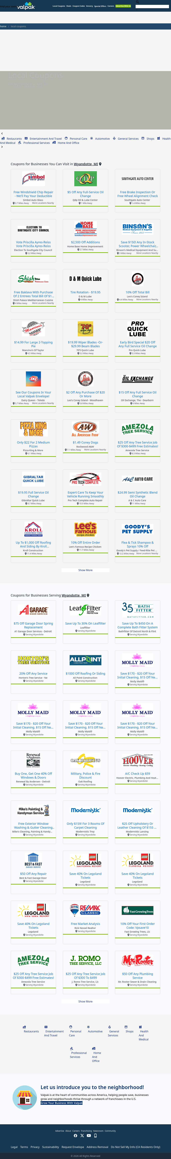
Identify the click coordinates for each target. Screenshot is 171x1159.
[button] (100, 6)
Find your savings (9, 6)
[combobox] (152, 6)
